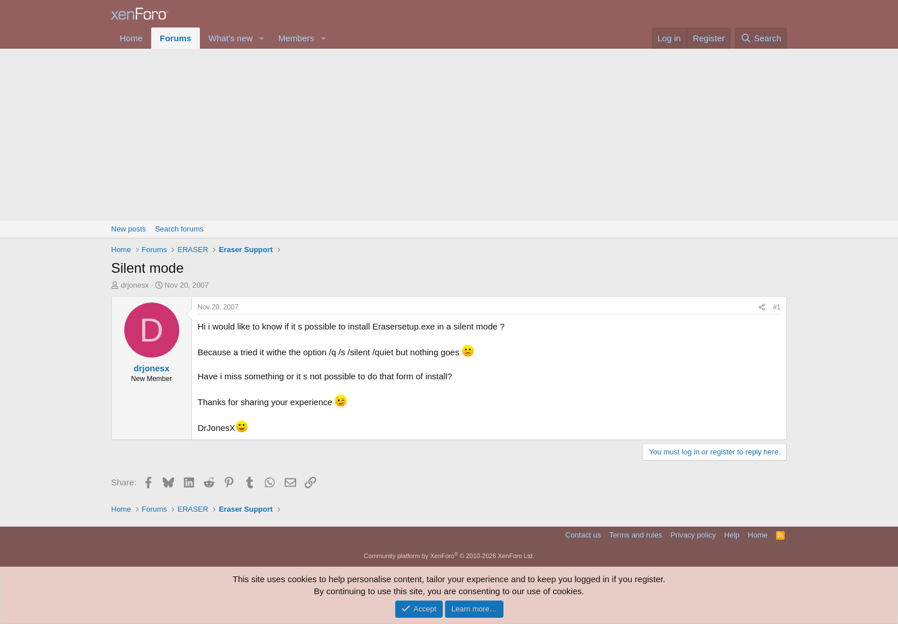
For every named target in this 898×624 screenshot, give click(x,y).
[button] (262, 38)
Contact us (583, 535)
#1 (777, 307)
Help (732, 535)
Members (296, 38)
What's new (230, 38)
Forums (175, 38)
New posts (128, 229)
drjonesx (135, 285)
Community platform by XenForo (449, 555)
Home (131, 38)
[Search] (761, 38)
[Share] (761, 307)
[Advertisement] (449, 134)
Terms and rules (635, 535)
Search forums (179, 229)
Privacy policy (693, 535)
